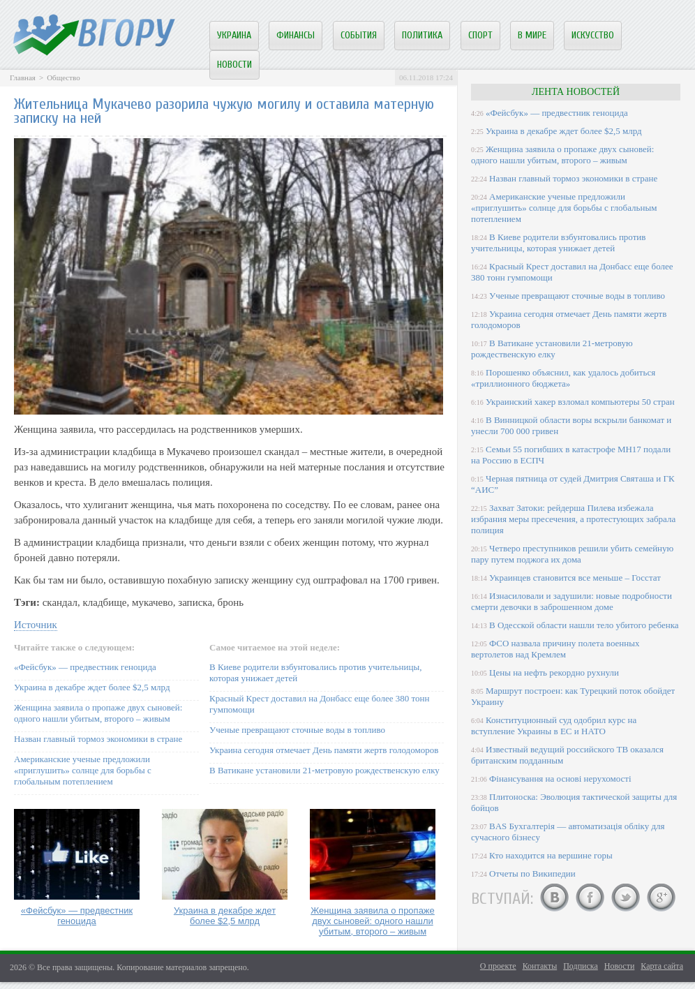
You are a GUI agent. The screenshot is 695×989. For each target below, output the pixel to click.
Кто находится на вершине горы (551, 855)
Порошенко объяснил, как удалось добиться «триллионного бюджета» (563, 378)
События (359, 35)
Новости (234, 64)
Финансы (295, 35)
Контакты (540, 966)
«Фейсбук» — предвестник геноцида (85, 667)
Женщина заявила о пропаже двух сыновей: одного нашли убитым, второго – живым (98, 713)
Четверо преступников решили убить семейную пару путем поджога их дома (572, 554)
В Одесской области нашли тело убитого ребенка (584, 625)
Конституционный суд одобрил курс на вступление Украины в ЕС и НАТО (553, 725)
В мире (532, 35)
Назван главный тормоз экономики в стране (98, 739)
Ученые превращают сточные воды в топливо (297, 729)
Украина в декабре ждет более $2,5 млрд (92, 687)
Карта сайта (662, 966)
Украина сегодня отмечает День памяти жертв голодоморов (323, 750)
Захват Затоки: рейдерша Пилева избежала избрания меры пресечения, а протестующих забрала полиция (573, 519)
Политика (422, 35)
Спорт (480, 35)
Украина (234, 35)
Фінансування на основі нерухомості (560, 778)
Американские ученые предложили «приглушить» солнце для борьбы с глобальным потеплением (82, 770)
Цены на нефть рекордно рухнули (554, 672)
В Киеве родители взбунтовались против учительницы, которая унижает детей (558, 242)
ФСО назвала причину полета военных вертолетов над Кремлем (555, 649)
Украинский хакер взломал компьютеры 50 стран (580, 401)
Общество (63, 77)
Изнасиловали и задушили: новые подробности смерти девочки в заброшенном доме (571, 601)
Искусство (592, 35)
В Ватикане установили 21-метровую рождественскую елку (324, 770)
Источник (35, 624)
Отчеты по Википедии (532, 873)
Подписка (580, 966)
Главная (23, 77)
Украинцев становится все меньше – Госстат (575, 577)
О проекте (498, 966)
